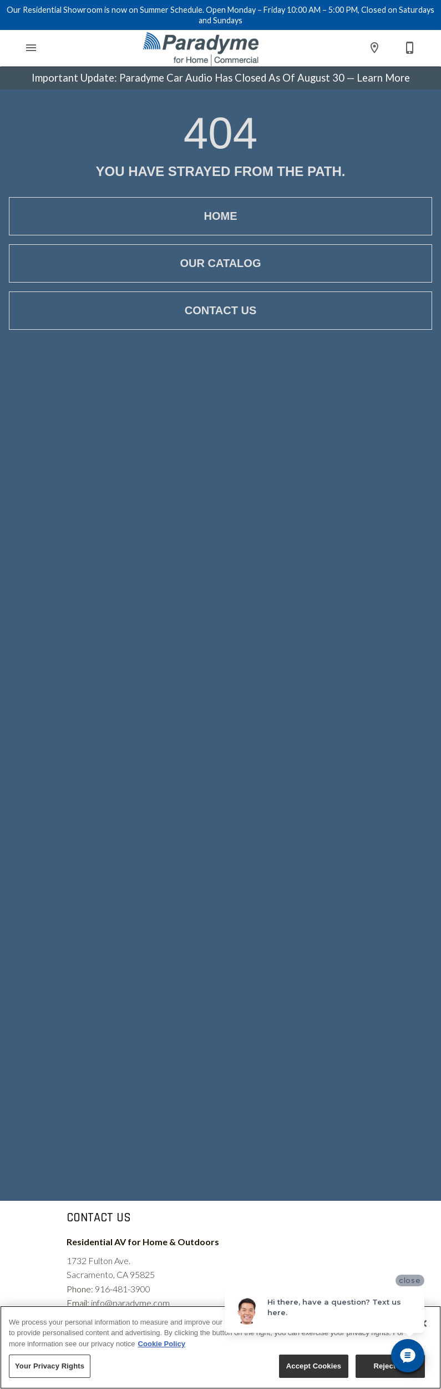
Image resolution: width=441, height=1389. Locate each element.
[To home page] (201, 48)
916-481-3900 (122, 1289)
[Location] (374, 47)
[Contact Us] (410, 47)
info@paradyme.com (130, 1302)
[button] (31, 47)
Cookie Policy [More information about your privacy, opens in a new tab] (161, 1344)
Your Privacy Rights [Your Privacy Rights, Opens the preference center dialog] (49, 1366)
